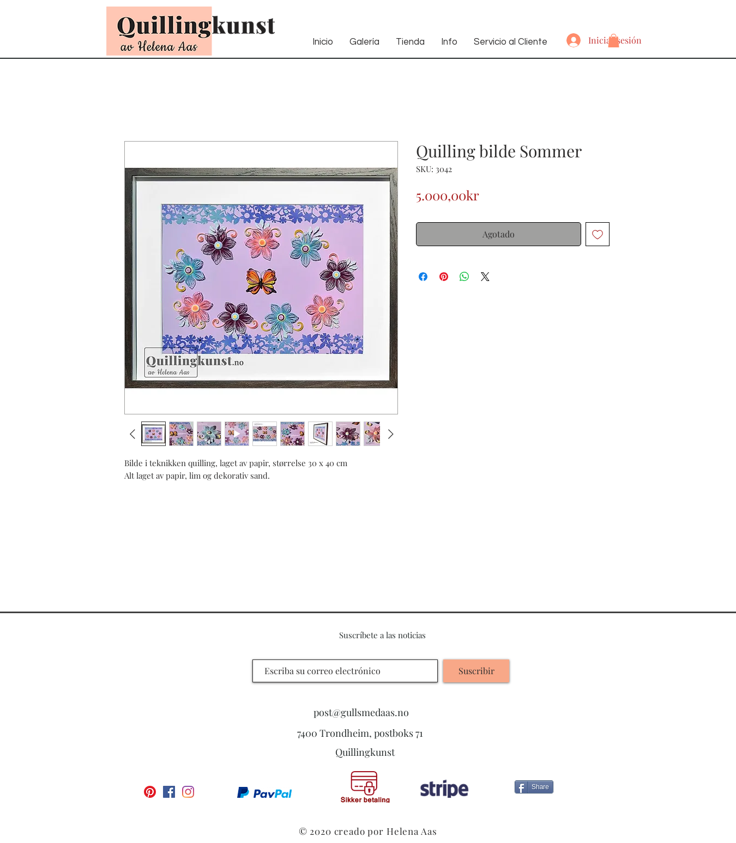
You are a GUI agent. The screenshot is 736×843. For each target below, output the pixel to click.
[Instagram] (188, 792)
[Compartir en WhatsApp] (464, 276)
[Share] (534, 786)
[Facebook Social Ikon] (169, 792)
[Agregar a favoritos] (598, 234)
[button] (613, 40)
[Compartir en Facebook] (423, 276)
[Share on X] (485, 276)
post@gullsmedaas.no (361, 712)
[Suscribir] (476, 670)
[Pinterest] (150, 792)
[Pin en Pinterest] (443, 276)
